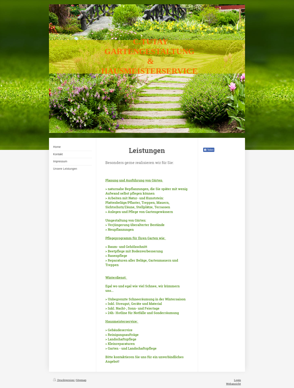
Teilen (209, 149)
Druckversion (64, 380)
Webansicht (233, 384)
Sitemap (81, 380)
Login (237, 380)
